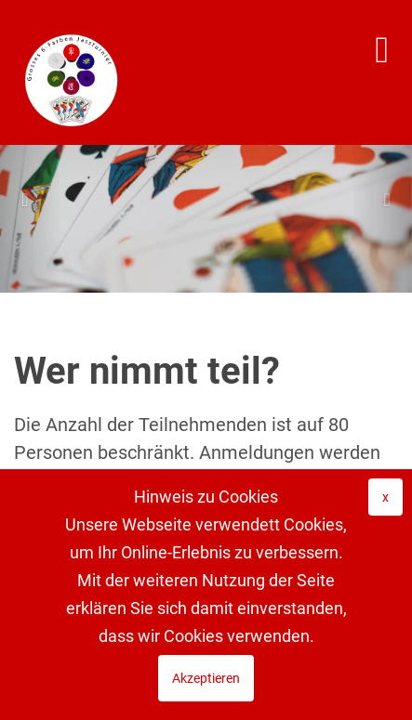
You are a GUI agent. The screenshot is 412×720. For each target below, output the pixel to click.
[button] (30, 200)
